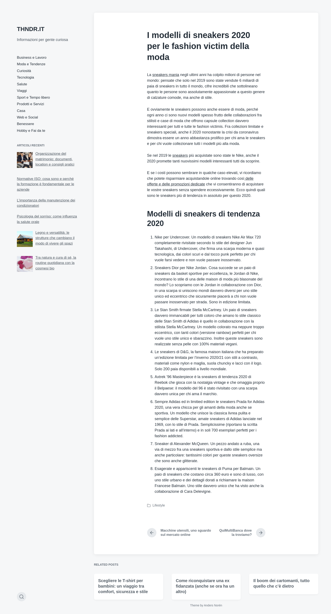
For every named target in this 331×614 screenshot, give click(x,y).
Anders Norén (213, 605)
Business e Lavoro (31, 58)
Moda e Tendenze (31, 64)
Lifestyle (159, 505)
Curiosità (24, 71)
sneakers (180, 155)
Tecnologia (25, 77)
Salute (22, 84)
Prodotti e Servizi (30, 104)
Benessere (25, 124)
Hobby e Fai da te (31, 131)
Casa (21, 111)
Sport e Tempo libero (33, 97)
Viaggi (22, 91)
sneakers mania (165, 75)
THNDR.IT (31, 29)
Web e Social (27, 117)
